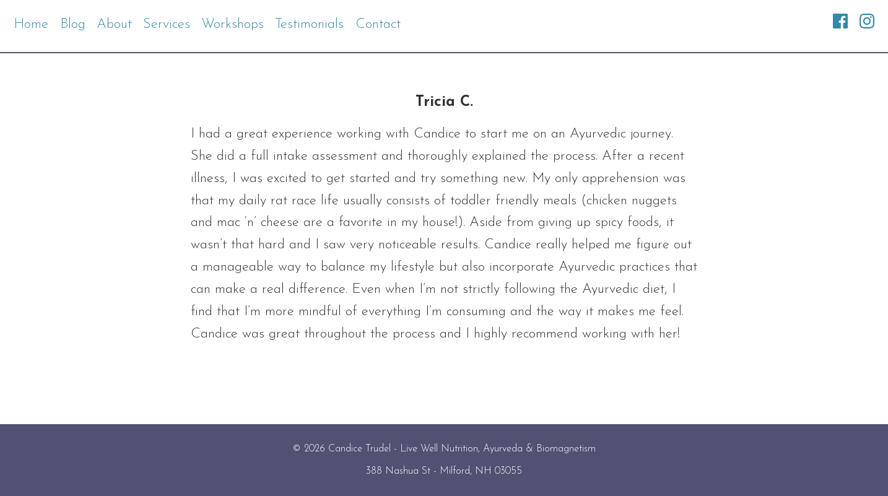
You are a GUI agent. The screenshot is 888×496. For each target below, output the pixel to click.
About (114, 24)
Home (31, 24)
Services (166, 24)
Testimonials (309, 24)
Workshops (232, 24)
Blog (72, 24)
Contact (378, 24)
